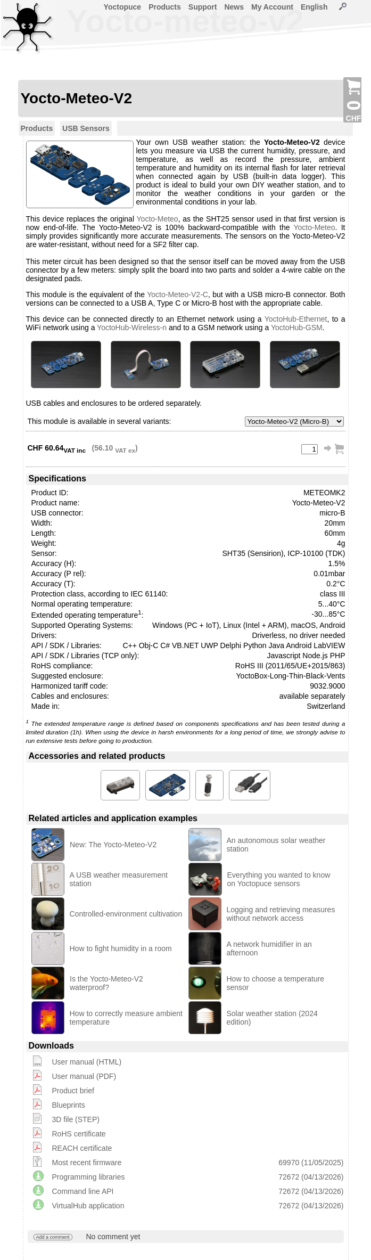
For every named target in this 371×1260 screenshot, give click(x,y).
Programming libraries (88, 1177)
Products (165, 7)
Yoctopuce (123, 7)
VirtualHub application (88, 1205)
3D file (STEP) (76, 1119)
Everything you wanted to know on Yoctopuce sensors (279, 879)
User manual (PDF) (84, 1076)
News (234, 7)
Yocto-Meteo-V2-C (177, 294)
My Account (272, 7)
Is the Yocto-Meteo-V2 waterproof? (106, 983)
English (314, 7)
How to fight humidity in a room (121, 948)
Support (202, 7)
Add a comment (53, 1237)
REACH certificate (82, 1148)
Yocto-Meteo (157, 219)
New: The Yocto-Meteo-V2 (113, 844)
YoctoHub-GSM (297, 327)
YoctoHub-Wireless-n (132, 327)
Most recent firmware (87, 1162)
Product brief (73, 1090)
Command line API (83, 1191)
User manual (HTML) (87, 1062)
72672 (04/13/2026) (310, 1177)
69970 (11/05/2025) (310, 1162)
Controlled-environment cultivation (126, 914)
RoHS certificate (79, 1134)
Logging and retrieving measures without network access (281, 913)
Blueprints (68, 1105)
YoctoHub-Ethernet (296, 319)
